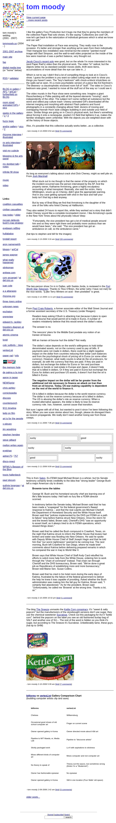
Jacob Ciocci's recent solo (40, 61)
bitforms (31, 695)
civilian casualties (12, 209)
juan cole (7, 285)
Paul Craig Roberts (43, 308)
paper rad (8, 355)
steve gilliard (9, 440)
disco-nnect (9, 461)
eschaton (7, 311)
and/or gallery (10, 126)
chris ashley (9, 388)
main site (7, 57)
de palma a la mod (12, 372)
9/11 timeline (9, 408)
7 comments (66, 684)
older (18, 215)
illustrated (8, 137)
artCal (12, 91)
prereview (8, 316)
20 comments (66, 239)
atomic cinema (10, 335)
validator (14, 78)
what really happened (8, 261)
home (50, 814)
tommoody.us (10, 43)
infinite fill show (11, 172)
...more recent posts (36, 20)
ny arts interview (11, 142)
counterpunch (10, 403)
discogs (7, 398)
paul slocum (9, 480)
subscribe (59, 814)
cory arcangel (10, 277)
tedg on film (9, 413)
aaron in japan (10, 377)
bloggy (6, 249)
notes (6, 166)
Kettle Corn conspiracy (76, 609)
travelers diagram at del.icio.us (13, 328)
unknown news (11, 306)
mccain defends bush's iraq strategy (13, 221)
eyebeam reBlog (11, 228)
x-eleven (7, 424)
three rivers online (12, 301)
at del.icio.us (12, 279)
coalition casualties (13, 204)
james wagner (10, 255)
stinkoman (8, 267)
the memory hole (11, 367)
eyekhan (7, 450)
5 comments (66, 131)
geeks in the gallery (13, 113)
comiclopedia (10, 393)
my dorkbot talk (11, 164)
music (6, 180)
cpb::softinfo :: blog (13, 345)
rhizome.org (9, 296)
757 (16, 456)
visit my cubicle (11, 150)
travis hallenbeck (11, 475)
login (67, 814)
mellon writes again (13, 445)
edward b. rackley (12, 322)
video (5, 185)
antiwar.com (9, 272)
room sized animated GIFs (10, 103)
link (57, 131)
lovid (5, 340)
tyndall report (10, 239)
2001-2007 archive (13, 51)
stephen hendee (11, 434)
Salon (42, 478)
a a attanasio (9, 291)
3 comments (66, 423)
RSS (5, 78)
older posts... (33, 797)
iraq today (8, 215)
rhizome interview (12, 134)
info (17, 355)
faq (4, 62)
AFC (5, 91)
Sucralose (62, 615)
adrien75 (7, 456)
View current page (36, 17)
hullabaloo (8, 233)
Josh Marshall (40, 176)
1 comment (66, 598)
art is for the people (13, 418)
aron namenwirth (11, 244)
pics (5, 108)
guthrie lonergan (11, 485)
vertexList (8, 350)
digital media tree (12, 67)
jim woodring (9, 429)
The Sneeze (42, 609)
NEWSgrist (8, 383)
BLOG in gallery (11, 89)
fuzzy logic (8, 121)
